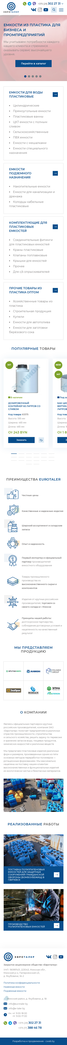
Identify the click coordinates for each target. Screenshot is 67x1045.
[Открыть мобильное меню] (61, 9)
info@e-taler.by (14, 1008)
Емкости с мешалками (29, 143)
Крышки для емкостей (30, 260)
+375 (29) (49, 3)
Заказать (21, 440)
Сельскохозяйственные (30, 132)
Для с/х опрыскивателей (31, 271)
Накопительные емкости (31, 186)
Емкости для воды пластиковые (26, 94)
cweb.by (50, 1041)
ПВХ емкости (23, 137)
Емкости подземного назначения (20, 173)
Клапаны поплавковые (30, 255)
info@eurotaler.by (16, 1004)
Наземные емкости (14, 987)
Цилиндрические (26, 105)
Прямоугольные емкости (32, 111)
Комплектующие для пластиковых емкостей (28, 227)
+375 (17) (30, 1027)
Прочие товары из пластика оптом (25, 290)
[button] (25, 76)
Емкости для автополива (31, 322)
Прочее (18, 266)
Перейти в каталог (33, 63)
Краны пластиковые (28, 250)
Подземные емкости (15, 991)
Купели (18, 316)
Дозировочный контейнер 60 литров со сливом (24, 406)
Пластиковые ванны (28, 116)
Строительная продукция (32, 311)
